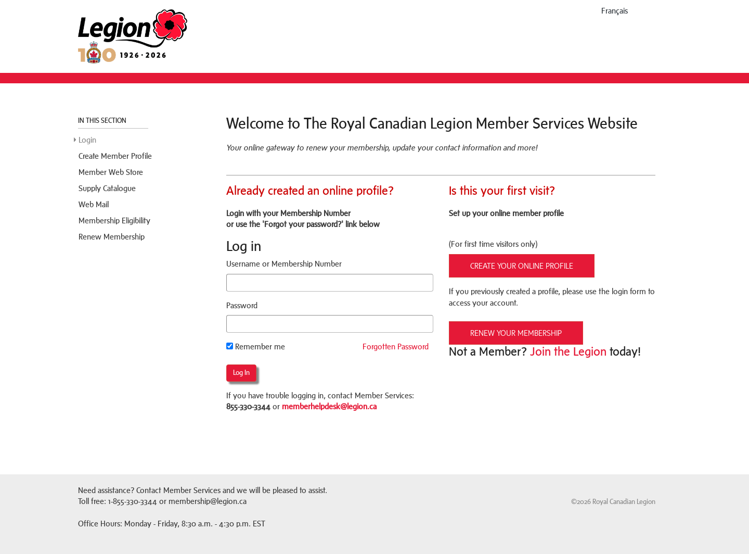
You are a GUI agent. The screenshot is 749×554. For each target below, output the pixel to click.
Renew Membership (112, 236)
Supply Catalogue (107, 188)
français (614, 10)
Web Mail (94, 204)
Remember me (255, 346)
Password (241, 305)
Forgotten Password (396, 346)
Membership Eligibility (114, 220)
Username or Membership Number (284, 263)
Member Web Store (111, 172)
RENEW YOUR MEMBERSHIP (516, 333)
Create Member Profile (115, 156)
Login (87, 139)
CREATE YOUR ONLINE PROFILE (521, 265)
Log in (241, 372)
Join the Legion (568, 351)
